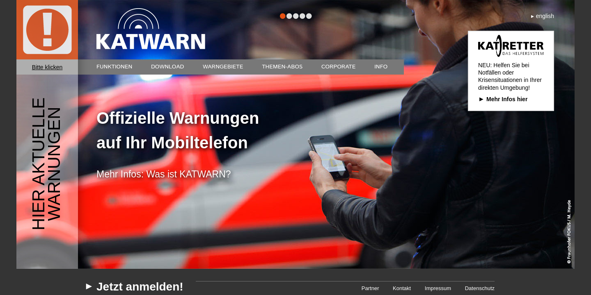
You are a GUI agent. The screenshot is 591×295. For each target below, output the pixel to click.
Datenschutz (480, 288)
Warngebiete (223, 66)
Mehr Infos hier (506, 99)
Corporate (338, 66)
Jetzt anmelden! (139, 287)
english (545, 16)
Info (380, 66)
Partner (370, 288)
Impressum (438, 288)
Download (167, 66)
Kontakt (402, 288)
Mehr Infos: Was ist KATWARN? (163, 174)
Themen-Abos (282, 66)
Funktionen (114, 66)
